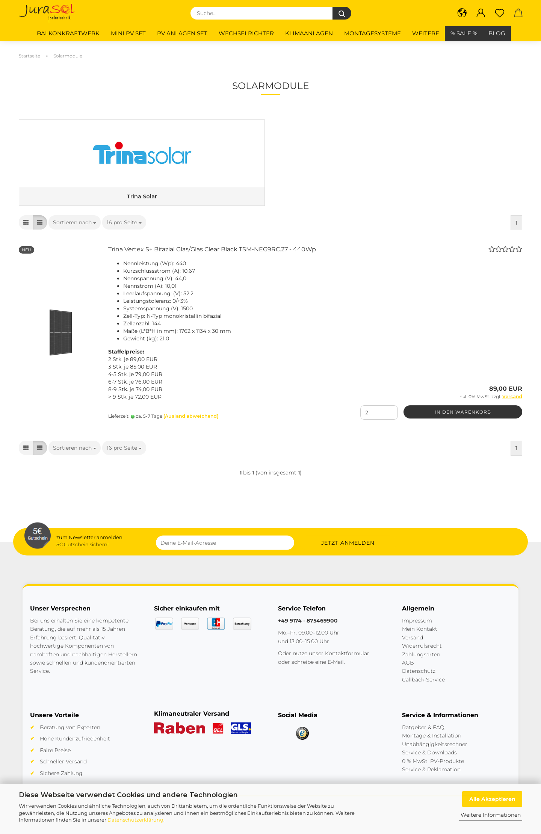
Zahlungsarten (421, 661)
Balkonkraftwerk (68, 33)
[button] (462, 13)
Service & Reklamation (431, 776)
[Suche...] (341, 13)
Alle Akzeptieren (492, 799)
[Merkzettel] (499, 13)
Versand (412, 644)
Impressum (417, 627)
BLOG (496, 33)
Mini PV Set (128, 33)
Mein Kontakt (419, 636)
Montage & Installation (431, 743)
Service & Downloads (429, 759)
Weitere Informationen (491, 814)
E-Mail (336, 669)
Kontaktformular (347, 660)
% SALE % (463, 33)
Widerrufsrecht (422, 653)
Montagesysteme (372, 33)
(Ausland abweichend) (191, 423)
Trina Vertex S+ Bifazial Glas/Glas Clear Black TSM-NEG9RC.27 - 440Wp (212, 256)
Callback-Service (423, 686)
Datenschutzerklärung (135, 820)
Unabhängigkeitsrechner (434, 751)
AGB (408, 669)
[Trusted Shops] (302, 740)
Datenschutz (418, 678)
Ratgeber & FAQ (423, 734)
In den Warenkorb (463, 419)
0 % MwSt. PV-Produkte (433, 768)
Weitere (425, 33)
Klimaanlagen (309, 33)
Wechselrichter (246, 33)
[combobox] (74, 230)
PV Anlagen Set (182, 33)
